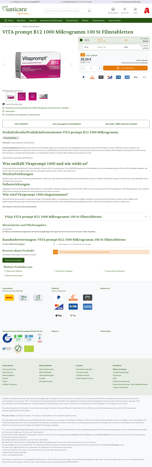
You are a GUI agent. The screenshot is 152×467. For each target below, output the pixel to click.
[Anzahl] (91, 68)
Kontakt (42, 378)
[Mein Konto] (125, 11)
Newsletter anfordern (84, 369)
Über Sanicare (7, 372)
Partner (5, 378)
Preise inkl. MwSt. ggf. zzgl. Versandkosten (134, 62)
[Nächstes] (72, 64)
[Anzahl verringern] (82, 68)
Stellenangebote (8, 375)
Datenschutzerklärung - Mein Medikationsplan (130, 384)
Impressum (117, 375)
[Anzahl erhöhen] (99, 68)
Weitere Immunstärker (14, 275)
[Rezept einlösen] (113, 11)
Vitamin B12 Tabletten (64, 271)
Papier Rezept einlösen (84, 378)
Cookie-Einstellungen (121, 372)
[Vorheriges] (4, 64)
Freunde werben (82, 372)
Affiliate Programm (9, 384)
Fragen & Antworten (120, 387)
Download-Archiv (9, 369)
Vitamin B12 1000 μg (14, 271)
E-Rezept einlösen (82, 375)
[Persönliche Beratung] (12, 104)
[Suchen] (89, 11)
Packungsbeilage (11, 138)
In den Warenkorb (125, 67)
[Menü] (8, 20)
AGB (114, 378)
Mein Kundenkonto (46, 369)
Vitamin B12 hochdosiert (115, 271)
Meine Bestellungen (46, 375)
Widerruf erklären (120, 369)
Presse (4, 381)
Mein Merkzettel (45, 372)
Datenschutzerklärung (121, 381)
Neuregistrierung (45, 381)
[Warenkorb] (135, 11)
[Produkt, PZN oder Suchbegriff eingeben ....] (65, 11)
